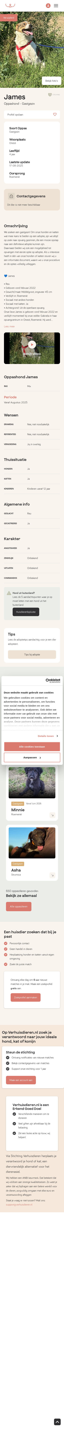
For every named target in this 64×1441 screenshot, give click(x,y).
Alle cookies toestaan (32, 746)
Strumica (16, 874)
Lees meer (9, 326)
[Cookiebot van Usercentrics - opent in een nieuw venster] (46, 681)
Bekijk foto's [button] (51, 81)
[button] (48, 6)
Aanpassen (32, 757)
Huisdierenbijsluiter (26, 612)
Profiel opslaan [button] (32, 114)
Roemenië (16, 814)
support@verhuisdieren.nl (19, 1204)
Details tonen (46, 736)
